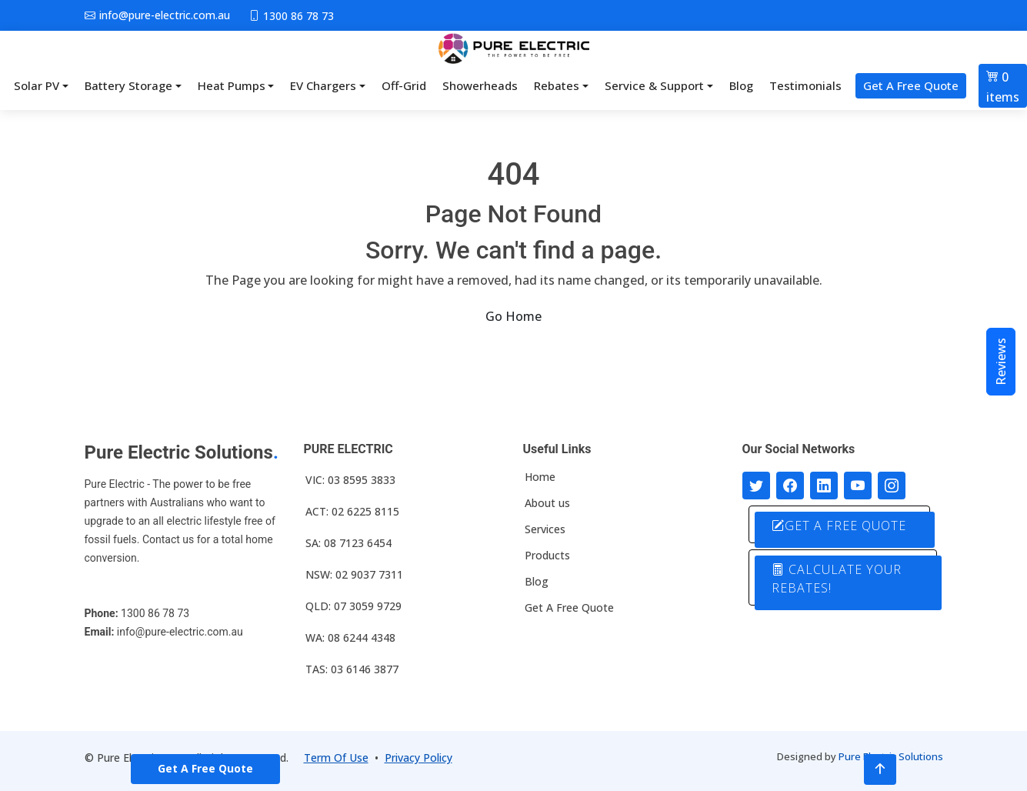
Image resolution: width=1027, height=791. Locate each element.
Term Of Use (336, 757)
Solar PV (36, 85)
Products (547, 555)
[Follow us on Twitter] (756, 485)
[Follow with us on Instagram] (891, 485)
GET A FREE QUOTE (839, 525)
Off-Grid (404, 85)
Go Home (513, 316)
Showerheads (480, 85)
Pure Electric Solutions (891, 756)
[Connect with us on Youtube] (858, 485)
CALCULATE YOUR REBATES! (837, 578)
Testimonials (805, 85)
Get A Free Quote (911, 85)
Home (540, 477)
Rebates (556, 85)
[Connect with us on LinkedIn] (824, 485)
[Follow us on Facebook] (790, 485)
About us (547, 503)
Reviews (1000, 361)
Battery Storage (128, 85)
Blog (741, 85)
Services (545, 529)
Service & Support (654, 85)
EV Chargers (323, 85)
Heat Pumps (231, 85)
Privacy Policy (418, 757)
